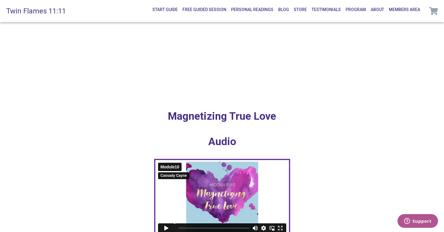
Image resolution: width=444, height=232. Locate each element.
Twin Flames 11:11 (36, 11)
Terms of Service (281, 222)
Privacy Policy (238, 222)
